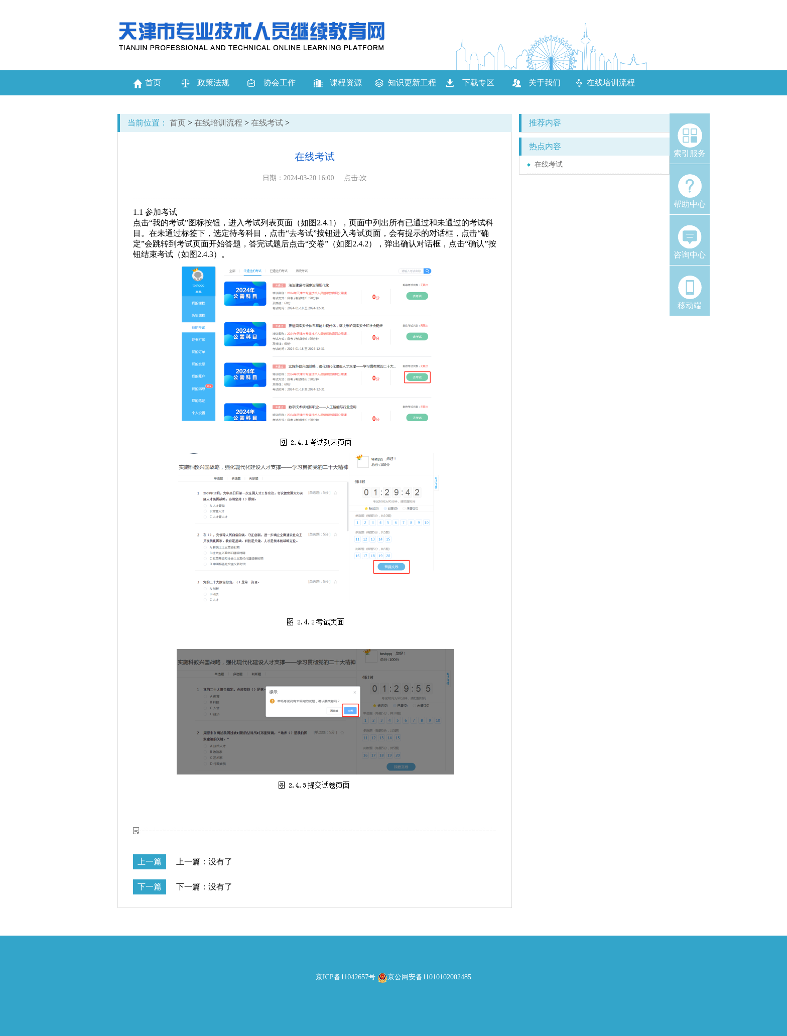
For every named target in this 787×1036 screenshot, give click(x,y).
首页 (147, 83)
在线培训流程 (611, 82)
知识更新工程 (412, 82)
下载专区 (478, 82)
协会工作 (280, 82)
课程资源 (346, 82)
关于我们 (545, 82)
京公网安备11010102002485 (424, 977)
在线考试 (267, 122)
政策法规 (213, 82)
